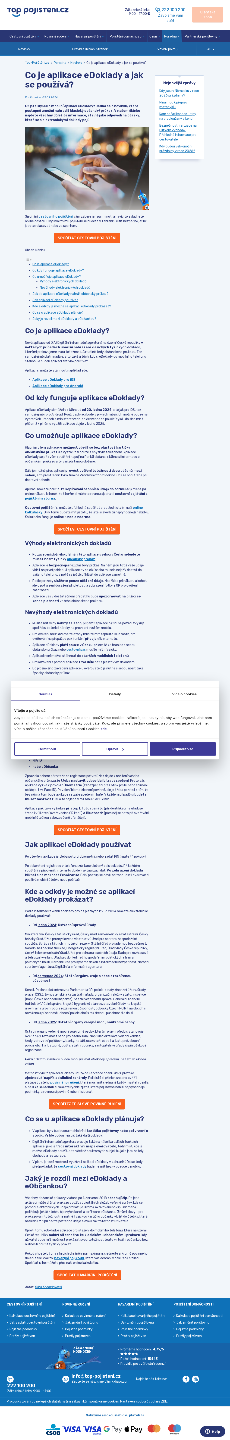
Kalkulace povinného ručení (85, 1316)
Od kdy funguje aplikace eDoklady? (58, 270)
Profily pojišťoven (22, 1336)
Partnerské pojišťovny (202, 36)
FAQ (210, 49)
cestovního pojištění (55, 217)
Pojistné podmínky (23, 1329)
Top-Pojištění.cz (37, 63)
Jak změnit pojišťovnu (81, 1322)
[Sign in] (207, 14)
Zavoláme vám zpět (170, 18)
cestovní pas (76, 650)
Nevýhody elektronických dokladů (65, 288)
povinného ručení (64, 1082)
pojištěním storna (40, 498)
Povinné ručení (56, 36)
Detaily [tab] (115, 694)
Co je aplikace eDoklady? (50, 264)
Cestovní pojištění (24, 36)
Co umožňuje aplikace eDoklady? (56, 277)
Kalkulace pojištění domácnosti (199, 1316)
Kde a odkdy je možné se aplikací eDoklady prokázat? (71, 306)
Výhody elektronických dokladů (63, 281)
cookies (113, 1401)
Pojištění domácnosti (127, 36)
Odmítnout (47, 749)
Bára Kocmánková (48, 1287)
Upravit (115, 749)
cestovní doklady (72, 1166)
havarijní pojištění (69, 1258)
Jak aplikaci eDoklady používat (55, 300)
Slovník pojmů (167, 49)
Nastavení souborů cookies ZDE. (144, 1401)
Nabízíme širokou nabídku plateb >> (115, 1415)
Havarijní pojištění (89, 36)
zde (104, 729)
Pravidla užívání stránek (90, 49)
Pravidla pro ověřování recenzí (142, 1364)
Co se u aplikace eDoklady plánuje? (58, 313)
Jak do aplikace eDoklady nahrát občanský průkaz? (70, 294)
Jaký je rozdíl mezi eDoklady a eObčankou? (64, 319)
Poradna (172, 36)
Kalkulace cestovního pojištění (32, 1316)
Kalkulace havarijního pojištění (143, 1316)
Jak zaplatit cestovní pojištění (32, 1322)
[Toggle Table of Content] (28, 259)
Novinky (24, 49)
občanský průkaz (81, 559)
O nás (154, 36)
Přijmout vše (182, 749)
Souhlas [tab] (45, 694)
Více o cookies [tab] (184, 694)
